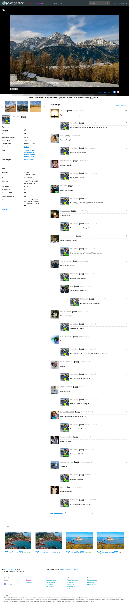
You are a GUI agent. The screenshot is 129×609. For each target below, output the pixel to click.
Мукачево (105, 599)
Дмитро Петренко (66, 387)
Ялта (92, 601)
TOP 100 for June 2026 (14, 552)
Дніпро (108, 597)
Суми (31, 601)
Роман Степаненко (66, 462)
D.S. (71, 286)
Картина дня (49, 584)
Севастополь (17, 601)
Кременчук (56, 599)
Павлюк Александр (66, 361)
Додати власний (121, 106)
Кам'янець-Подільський (27, 599)
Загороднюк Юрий (66, 437)
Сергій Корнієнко (65, 261)
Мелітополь (98, 599)
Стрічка (29, 3)
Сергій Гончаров (65, 311)
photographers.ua (10, 569)
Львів (86, 599)
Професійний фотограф (11, 597)
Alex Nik (63, 487)
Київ (46, 599)
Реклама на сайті (92, 580)
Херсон (63, 601)
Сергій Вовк (16, 117)
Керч (43, 599)
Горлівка (103, 597)
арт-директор (55, 597)
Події (68, 588)
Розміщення (90, 582)
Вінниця (98, 597)
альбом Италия (29, 160)
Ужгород (54, 601)
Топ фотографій (50, 582)
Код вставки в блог (104, 92)
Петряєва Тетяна (66, 160)
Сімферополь (25, 601)
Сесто (32, 156)
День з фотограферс (72, 580)
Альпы (26, 150)
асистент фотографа (45, 597)
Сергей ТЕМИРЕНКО (67, 412)
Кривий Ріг (63, 599)
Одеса (122, 599)
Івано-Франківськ (15, 599)
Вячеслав (63, 186)
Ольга (62, 135)
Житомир (118, 597)
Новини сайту (71, 586)
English (6, 580)
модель (27, 597)
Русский (6, 577)
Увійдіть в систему (57, 513)
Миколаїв (111, 599)
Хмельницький (70, 601)
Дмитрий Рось (65, 211)
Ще (55, 3)
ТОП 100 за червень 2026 (46, 552)
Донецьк (112, 597)
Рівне (11, 601)
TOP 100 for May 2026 (75, 552)
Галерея (39, 3)
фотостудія (63, 597)
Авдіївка (73, 597)
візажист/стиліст (33, 597)
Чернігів (82, 601)
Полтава (6, 601)
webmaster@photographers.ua (69, 569)
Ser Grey (63, 110)
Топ (48, 3)
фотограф (21, 597)
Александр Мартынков (67, 236)
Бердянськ (86, 597)
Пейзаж (26, 147)
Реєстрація (123, 3)
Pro (61, 3)
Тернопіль (42, 601)
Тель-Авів (36, 601)
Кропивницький (70, 599)
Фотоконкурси (50, 586)
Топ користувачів (51, 580)
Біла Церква (79, 597)
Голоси (4, 209)
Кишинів (50, 599)
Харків (59, 601)
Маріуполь (92, 599)
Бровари (92, 597)
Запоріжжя (7, 599)
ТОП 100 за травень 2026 (107, 552)
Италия (32, 150)
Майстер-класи (91, 584)
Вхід (114, 3)
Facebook (8, 584)
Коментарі (29, 582)
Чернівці (87, 601)
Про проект (70, 582)
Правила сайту (71, 584)
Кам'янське (38, 599)
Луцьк (83, 599)
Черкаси (77, 601)
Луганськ (78, 599)
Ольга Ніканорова (66, 336)
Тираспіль (48, 601)
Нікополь (116, 599)
